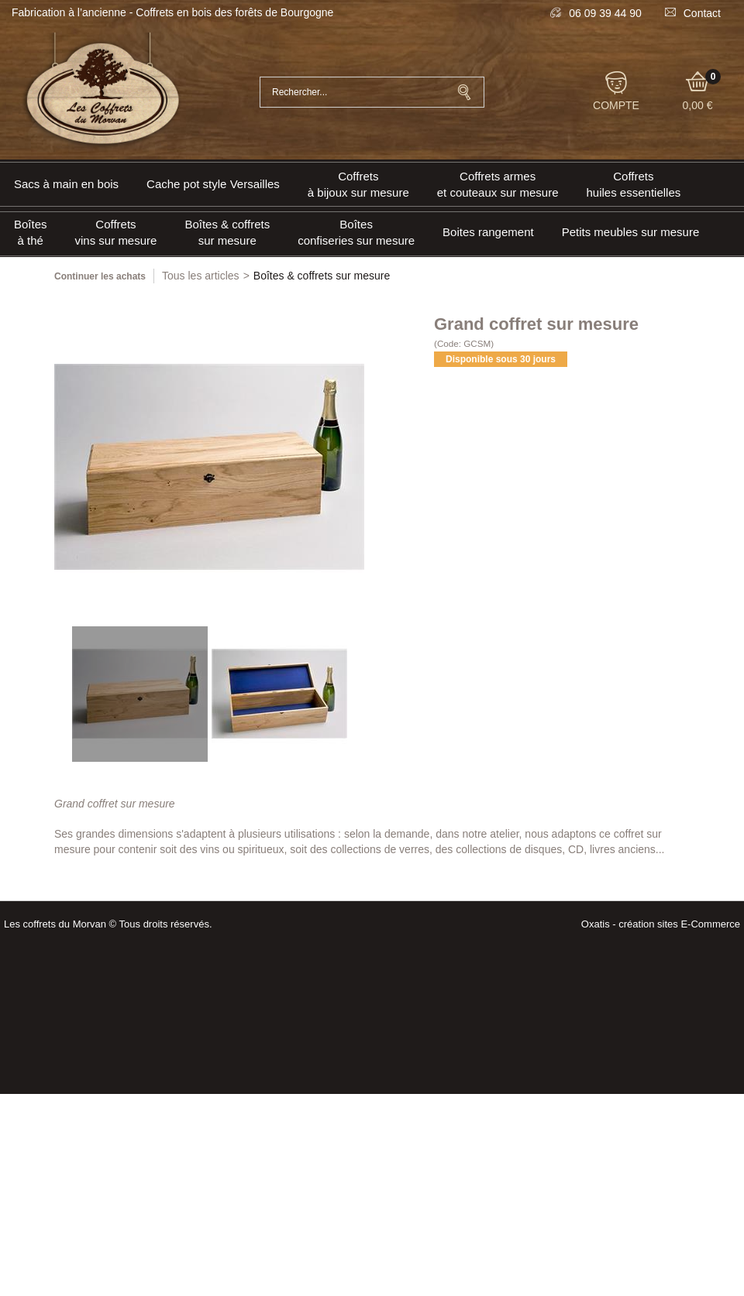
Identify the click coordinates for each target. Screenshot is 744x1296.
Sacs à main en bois (66, 183)
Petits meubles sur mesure (631, 231)
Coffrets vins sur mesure (116, 232)
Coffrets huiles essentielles (634, 184)
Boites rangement (488, 231)
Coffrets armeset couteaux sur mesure (498, 184)
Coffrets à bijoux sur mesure (358, 184)
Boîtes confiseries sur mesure (356, 232)
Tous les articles (200, 275)
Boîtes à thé (30, 232)
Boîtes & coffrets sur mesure (227, 232)
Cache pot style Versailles (213, 183)
